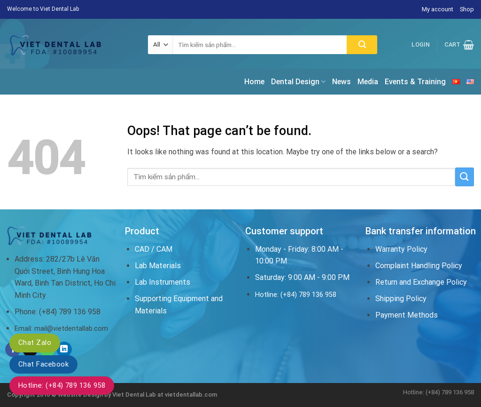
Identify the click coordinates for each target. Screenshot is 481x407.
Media (367, 81)
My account (437, 9)
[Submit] (362, 44)
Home (254, 81)
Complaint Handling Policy (418, 265)
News (341, 81)
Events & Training (415, 81)
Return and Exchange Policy (421, 282)
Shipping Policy (401, 298)
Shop (467, 9)
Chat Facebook (43, 364)
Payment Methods (406, 315)
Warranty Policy (401, 249)
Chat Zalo (34, 342)
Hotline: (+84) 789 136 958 (61, 385)
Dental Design (298, 82)
